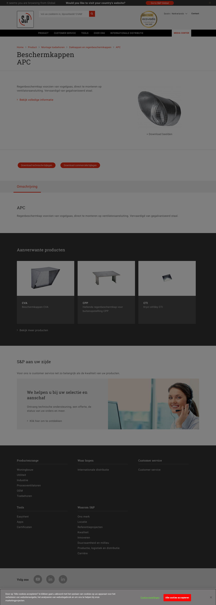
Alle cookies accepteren (177, 599)
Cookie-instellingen (150, 599)
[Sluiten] (211, 599)
